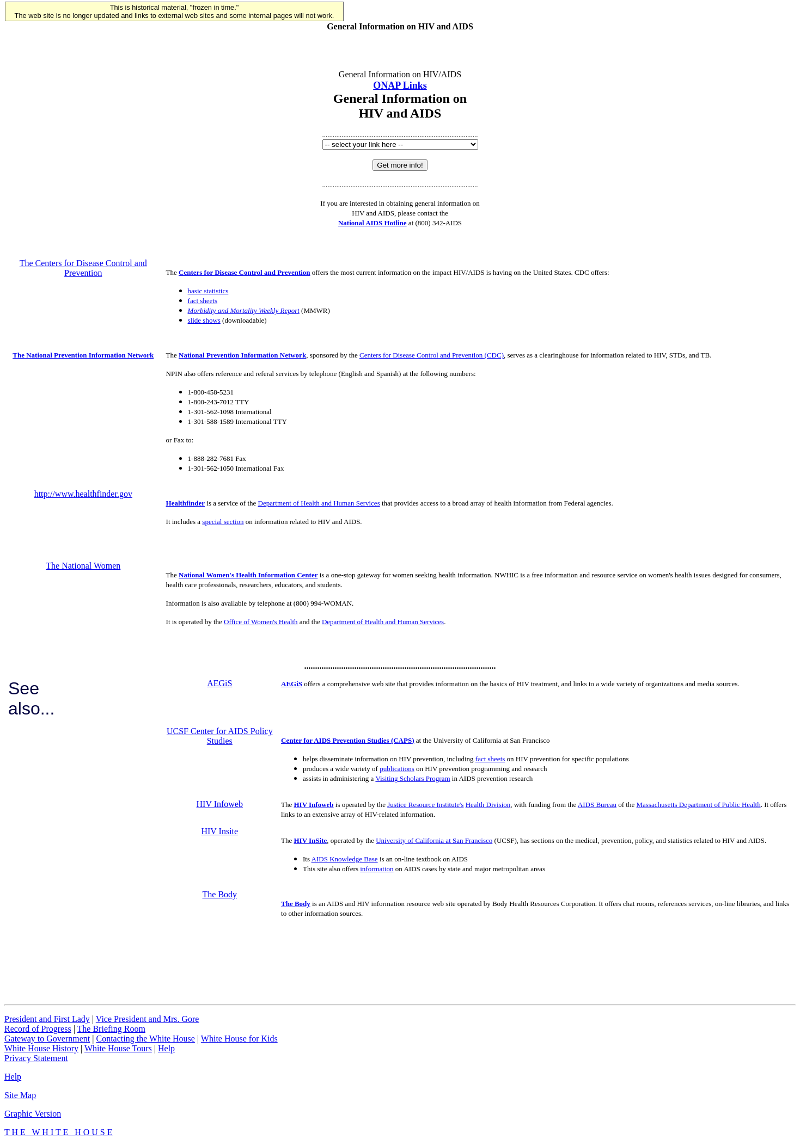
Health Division (488, 804)
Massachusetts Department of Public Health (698, 804)
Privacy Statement (36, 1058)
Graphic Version (32, 1113)
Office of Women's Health (260, 622)
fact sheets (203, 301)
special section (222, 521)
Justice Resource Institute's (425, 804)
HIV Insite (219, 831)
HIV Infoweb (220, 804)
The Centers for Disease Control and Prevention (83, 268)
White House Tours (118, 1048)
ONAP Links (400, 85)
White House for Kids (239, 1038)
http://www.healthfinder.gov (83, 493)
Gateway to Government (47, 1038)
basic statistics (208, 291)
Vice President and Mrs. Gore (147, 1019)
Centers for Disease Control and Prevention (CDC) (431, 355)
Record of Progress (37, 1028)
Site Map (20, 1095)
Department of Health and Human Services (319, 503)
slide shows (204, 320)
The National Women (83, 565)
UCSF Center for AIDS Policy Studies (220, 735)
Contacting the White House (145, 1038)
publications (397, 769)
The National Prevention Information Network (83, 355)
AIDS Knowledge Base (345, 859)
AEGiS (219, 683)
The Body (220, 894)
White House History (41, 1048)
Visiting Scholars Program (412, 778)
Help (166, 1048)
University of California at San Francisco (434, 840)
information (376, 869)
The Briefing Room (111, 1028)
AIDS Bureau (597, 804)
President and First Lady (47, 1019)
